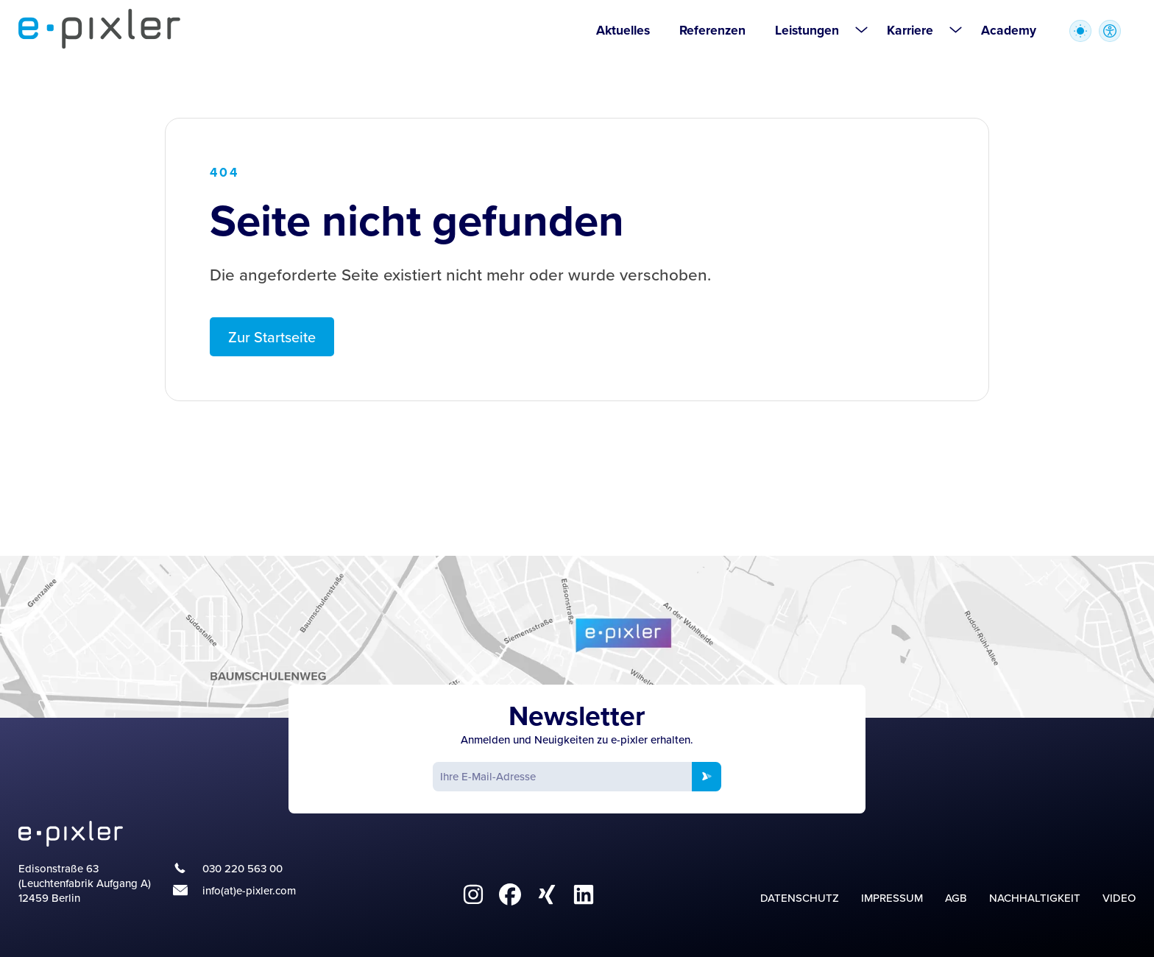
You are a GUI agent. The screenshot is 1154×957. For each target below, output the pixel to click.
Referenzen (712, 30)
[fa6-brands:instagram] (473, 894)
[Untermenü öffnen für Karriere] (955, 29)
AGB (956, 897)
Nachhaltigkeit (1034, 897)
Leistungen (807, 30)
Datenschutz (799, 897)
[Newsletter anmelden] (706, 776)
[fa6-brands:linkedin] (584, 894)
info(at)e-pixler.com (249, 890)
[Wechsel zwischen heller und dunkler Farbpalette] (1080, 31)
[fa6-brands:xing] (547, 894)
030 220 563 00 (242, 868)
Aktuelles (623, 30)
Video (1119, 897)
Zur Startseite (272, 336)
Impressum (892, 897)
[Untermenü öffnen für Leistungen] (861, 29)
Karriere (910, 30)
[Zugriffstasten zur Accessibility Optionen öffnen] (1110, 31)
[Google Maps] (577, 637)
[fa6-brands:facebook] (510, 894)
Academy (1008, 30)
